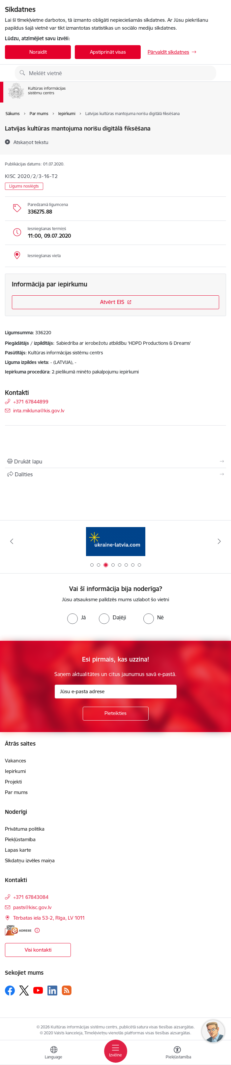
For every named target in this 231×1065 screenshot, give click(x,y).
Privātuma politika (24, 829)
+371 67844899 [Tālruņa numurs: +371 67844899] (30, 402)
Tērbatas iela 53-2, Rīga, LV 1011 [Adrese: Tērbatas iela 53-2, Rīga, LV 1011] (49, 918)
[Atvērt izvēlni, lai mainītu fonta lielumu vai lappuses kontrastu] (177, 1053)
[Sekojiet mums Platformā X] (24, 990)
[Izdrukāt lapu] (115, 461)
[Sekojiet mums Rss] (67, 990)
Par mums (16, 792)
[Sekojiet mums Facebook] (10, 990)
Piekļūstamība (20, 839)
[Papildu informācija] (37, 930)
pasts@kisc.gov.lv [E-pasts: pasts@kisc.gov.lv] (32, 907)
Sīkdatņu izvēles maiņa (30, 860)
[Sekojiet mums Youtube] (38, 990)
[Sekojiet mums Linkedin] (52, 990)
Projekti (13, 782)
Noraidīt (38, 52)
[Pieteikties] (116, 714)
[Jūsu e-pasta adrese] (116, 691)
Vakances (15, 760)
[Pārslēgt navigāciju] (115, 1051)
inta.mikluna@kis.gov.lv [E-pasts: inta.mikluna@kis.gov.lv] (38, 410)
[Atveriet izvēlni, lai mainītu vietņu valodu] (53, 1053)
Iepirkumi (15, 771)
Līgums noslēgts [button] (24, 186)
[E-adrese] (18, 930)
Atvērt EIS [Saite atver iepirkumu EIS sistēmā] (112, 302)
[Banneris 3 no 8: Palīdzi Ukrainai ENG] (115, 541)
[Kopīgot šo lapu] (115, 474)
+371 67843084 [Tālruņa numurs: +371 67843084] (30, 897)
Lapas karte (18, 850)
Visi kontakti (38, 950)
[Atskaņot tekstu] (31, 142)
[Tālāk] (219, 541)
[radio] (76, 617)
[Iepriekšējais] (11, 541)
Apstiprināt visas (108, 52)
